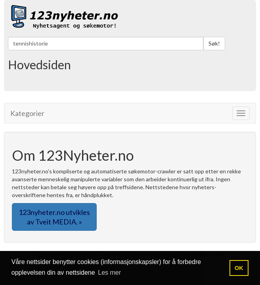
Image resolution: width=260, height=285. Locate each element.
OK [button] (239, 268)
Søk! (214, 43)
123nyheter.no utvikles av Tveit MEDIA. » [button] (54, 217)
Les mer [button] (109, 272)
